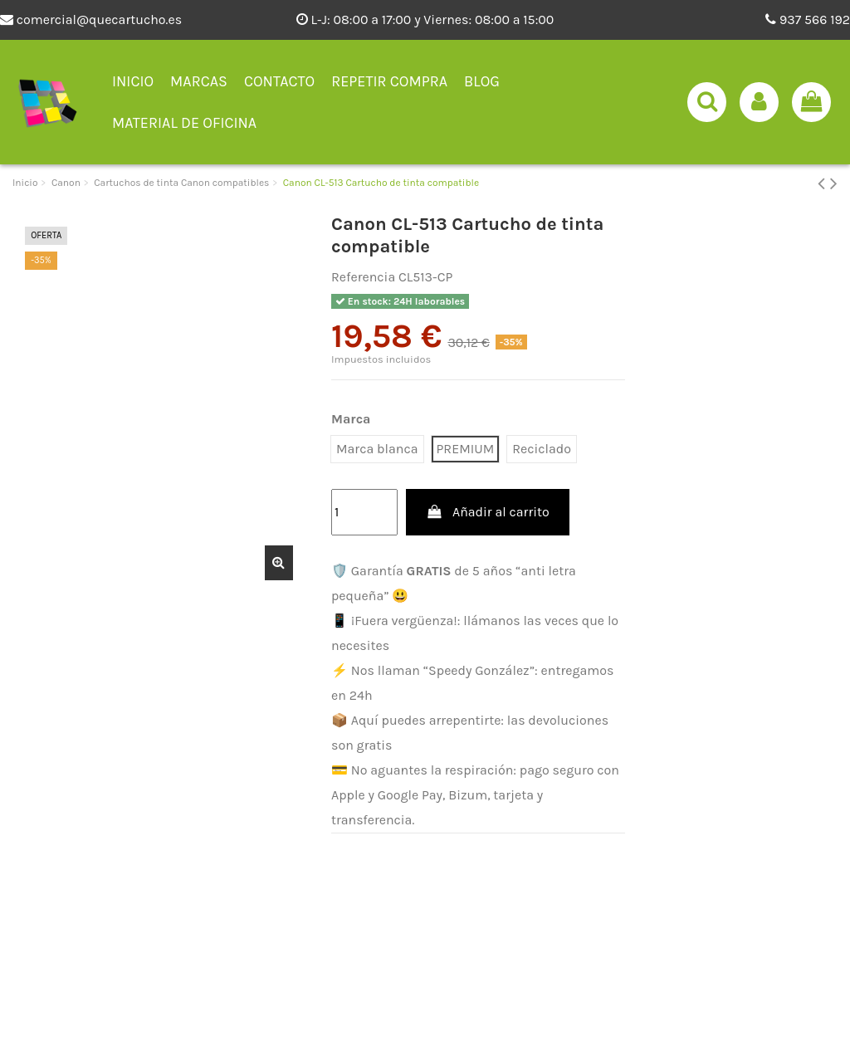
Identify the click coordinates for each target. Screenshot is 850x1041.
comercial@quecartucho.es (91, 19)
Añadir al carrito (488, 512)
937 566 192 (807, 19)
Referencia (363, 277)
